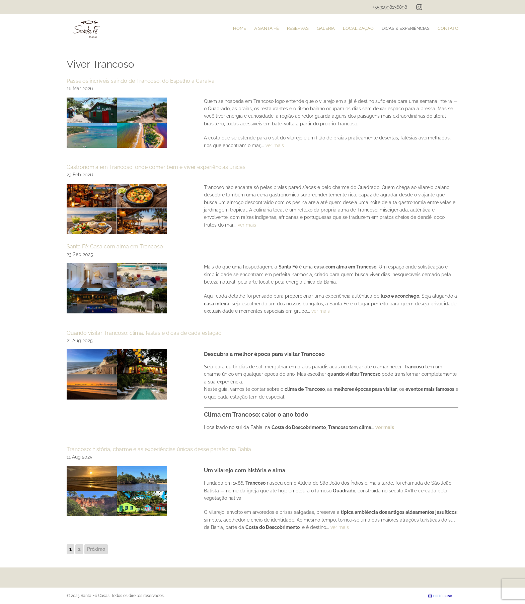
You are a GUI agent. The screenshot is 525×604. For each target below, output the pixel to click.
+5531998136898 (389, 7)
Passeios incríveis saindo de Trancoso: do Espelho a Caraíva (141, 81)
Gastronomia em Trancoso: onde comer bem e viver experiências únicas (156, 167)
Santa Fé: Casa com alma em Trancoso (115, 246)
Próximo (96, 549)
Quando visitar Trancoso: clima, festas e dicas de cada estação (144, 333)
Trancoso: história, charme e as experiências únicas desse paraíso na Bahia (159, 449)
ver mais (275, 145)
